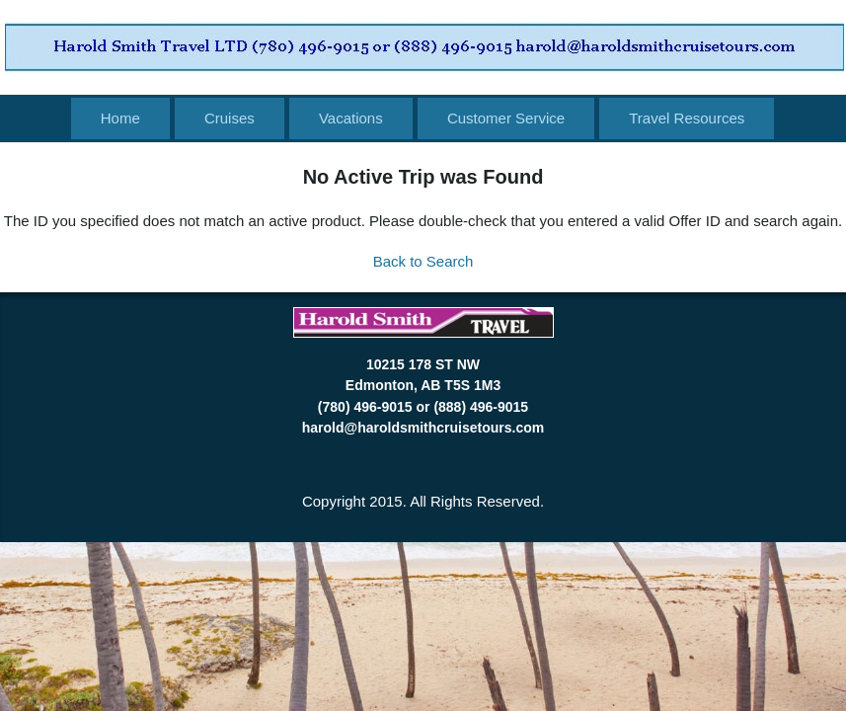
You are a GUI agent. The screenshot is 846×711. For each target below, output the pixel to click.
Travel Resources (686, 118)
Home (120, 118)
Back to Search (423, 261)
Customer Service (506, 118)
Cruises (229, 118)
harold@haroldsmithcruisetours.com (423, 427)
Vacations (351, 118)
